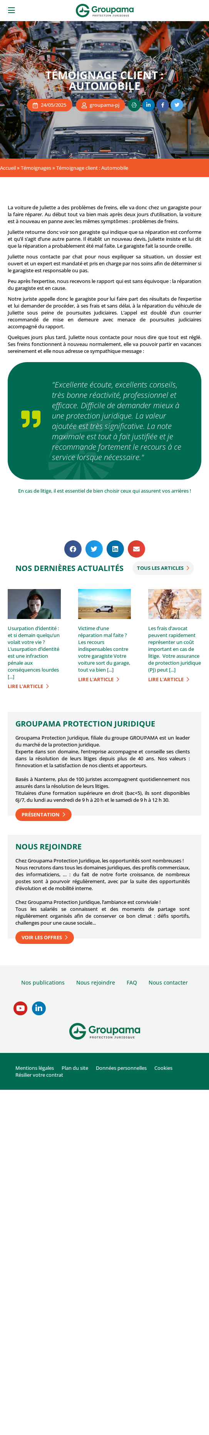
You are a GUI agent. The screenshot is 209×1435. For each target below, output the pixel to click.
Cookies (163, 1067)
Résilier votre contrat (39, 1074)
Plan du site (75, 1067)
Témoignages (36, 167)
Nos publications (43, 982)
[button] (73, 549)
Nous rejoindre (95, 982)
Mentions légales (34, 1067)
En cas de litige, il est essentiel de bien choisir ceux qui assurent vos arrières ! (104, 490)
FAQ (132, 982)
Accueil (8, 167)
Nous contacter (168, 982)
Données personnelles (121, 1067)
